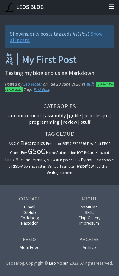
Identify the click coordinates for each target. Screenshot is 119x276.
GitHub (29, 212)
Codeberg (29, 217)
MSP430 (53, 159)
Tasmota (66, 166)
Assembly (55, 115)
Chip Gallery (89, 217)
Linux (10, 159)
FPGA (106, 143)
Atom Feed (30, 247)
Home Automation (61, 152)
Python (87, 159)
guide (75, 115)
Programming (44, 122)
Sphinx (29, 166)
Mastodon (30, 223)
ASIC (12, 143)
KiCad (89, 152)
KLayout (102, 152)
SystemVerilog (47, 166)
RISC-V (17, 166)
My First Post (49, 59)
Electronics (32, 143)
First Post (41, 89)
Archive (89, 247)
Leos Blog (24, 7)
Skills (89, 212)
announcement (25, 115)
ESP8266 (79, 143)
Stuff (85, 122)
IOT (80, 152)
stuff (89, 84)
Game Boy (18, 152)
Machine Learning (31, 159)
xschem (66, 172)
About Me (89, 207)
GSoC (36, 151)
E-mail (29, 207)
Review (70, 122)
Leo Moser (32, 84)
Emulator (53, 143)
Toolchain (103, 166)
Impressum (89, 223)
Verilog (53, 172)
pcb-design (96, 115)
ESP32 (67, 143)
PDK (76, 159)
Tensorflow (84, 166)
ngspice (66, 159)
